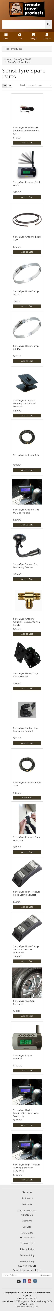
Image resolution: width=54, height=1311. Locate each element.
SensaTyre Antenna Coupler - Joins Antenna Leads (26, 621)
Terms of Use (27, 1243)
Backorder (27, 797)
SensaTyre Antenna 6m (26, 455)
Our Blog (27, 1227)
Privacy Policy (27, 1249)
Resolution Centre (27, 1210)
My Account (27, 1198)
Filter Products (13, 49)
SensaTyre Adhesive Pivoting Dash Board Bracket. (24, 403)
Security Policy (27, 1261)
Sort (22, 85)
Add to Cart (27, 142)
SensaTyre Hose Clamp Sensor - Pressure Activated (26, 949)
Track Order (27, 1204)
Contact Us (27, 1233)
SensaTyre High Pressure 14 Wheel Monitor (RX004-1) (26, 1167)
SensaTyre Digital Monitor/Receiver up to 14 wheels (26, 1113)
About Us (27, 1220)
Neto (36, 1307)
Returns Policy (27, 1255)
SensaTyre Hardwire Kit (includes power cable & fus (26, 130)
